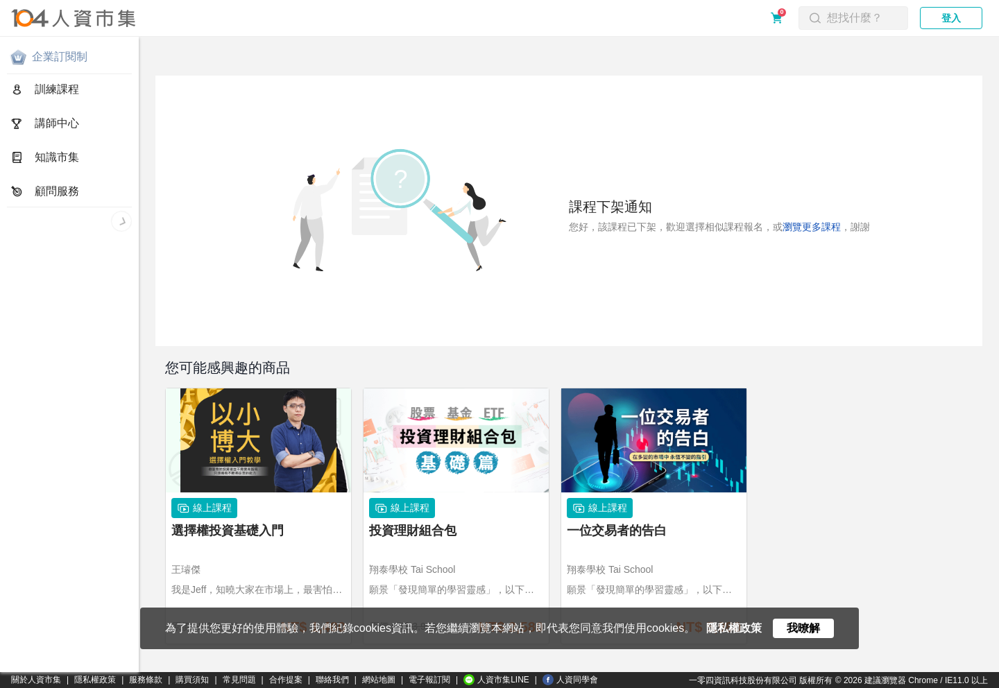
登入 (951, 18)
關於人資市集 (36, 680)
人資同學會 (570, 679)
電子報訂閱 (429, 680)
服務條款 (145, 680)
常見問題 (239, 680)
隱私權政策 (95, 680)
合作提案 (285, 680)
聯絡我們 (332, 680)
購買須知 (192, 680)
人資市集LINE (496, 679)
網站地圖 (378, 680)
